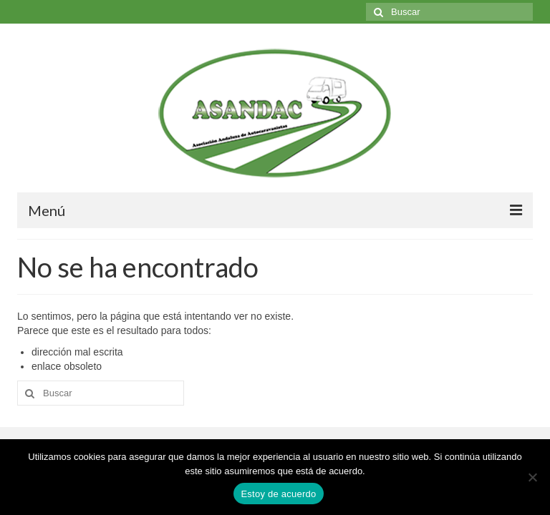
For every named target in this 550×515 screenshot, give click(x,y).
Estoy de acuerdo (278, 494)
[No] (532, 477)
